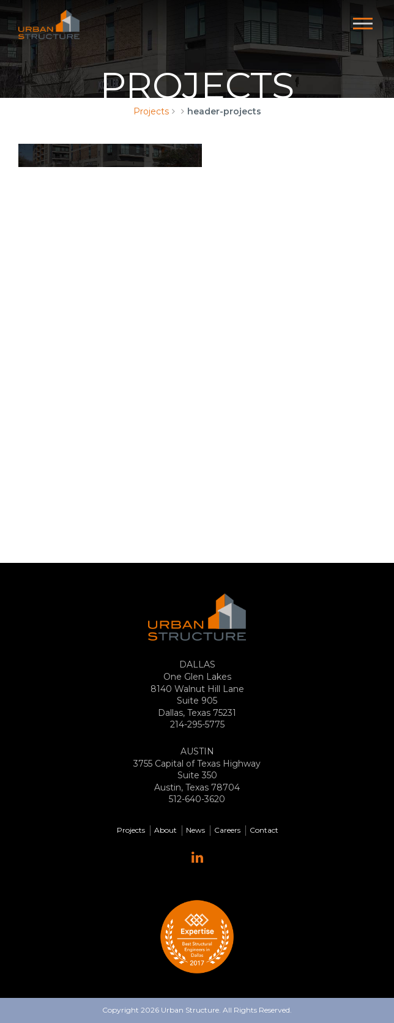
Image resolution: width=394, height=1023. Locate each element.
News (195, 830)
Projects (151, 111)
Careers (227, 830)
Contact (264, 830)
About (165, 830)
